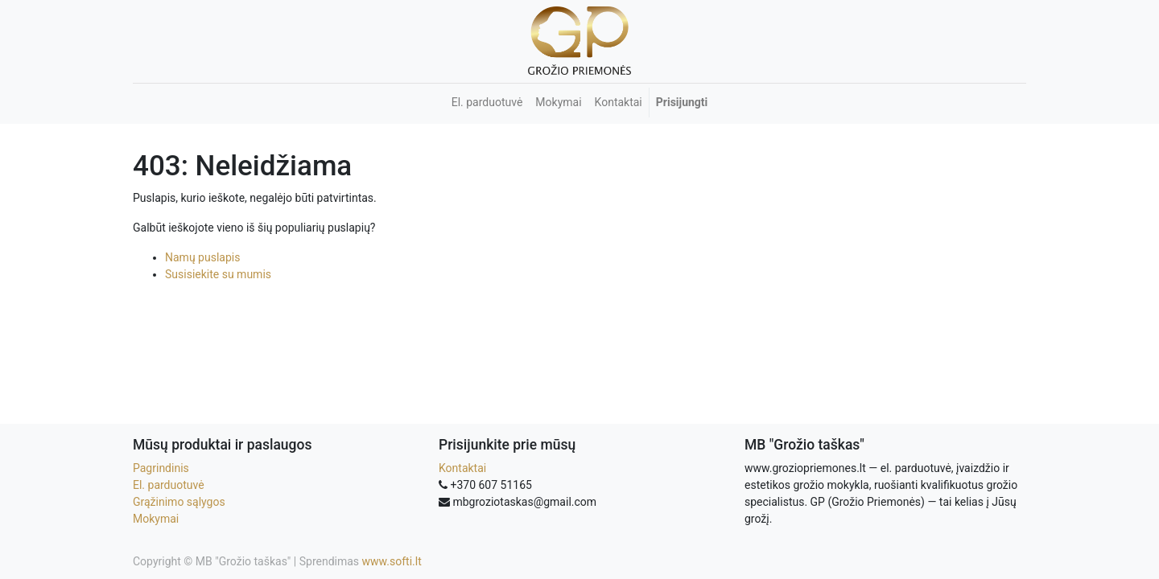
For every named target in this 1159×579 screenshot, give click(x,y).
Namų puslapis (202, 257)
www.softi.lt (392, 561)
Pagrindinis (161, 468)
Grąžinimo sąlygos (179, 501)
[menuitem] (487, 102)
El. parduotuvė (168, 484)
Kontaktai (462, 468)
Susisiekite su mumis (218, 274)
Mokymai (156, 518)
